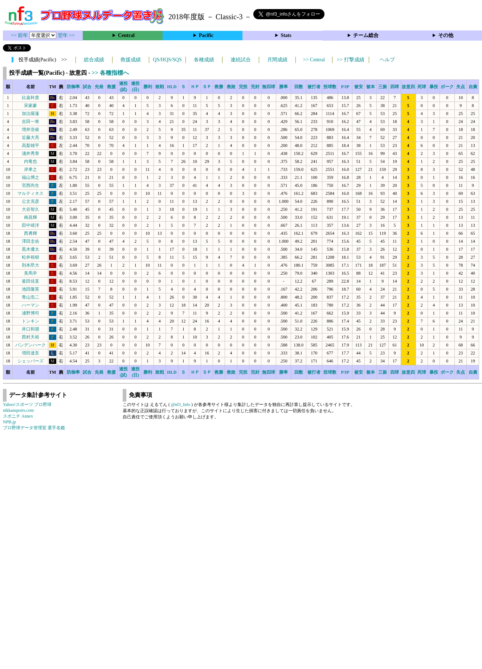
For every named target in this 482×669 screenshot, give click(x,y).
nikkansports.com (18, 410)
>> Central (314, 59)
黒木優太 (30, 249)
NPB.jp (9, 421)
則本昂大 (30, 265)
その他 (445, 35)
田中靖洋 (30, 225)
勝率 (283, 86)
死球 (421, 86)
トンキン (30, 321)
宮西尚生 (30, 185)
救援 (111, 86)
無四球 (268, 86)
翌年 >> (66, 35)
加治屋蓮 (30, 113)
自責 (473, 86)
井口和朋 (30, 329)
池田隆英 (30, 289)
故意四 (408, 86)
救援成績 (130, 59)
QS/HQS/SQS (167, 59)
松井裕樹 (30, 257)
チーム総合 (366, 35)
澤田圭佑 (30, 241)
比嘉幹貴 (30, 97)
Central (126, 35)
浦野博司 (30, 313)
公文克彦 (30, 201)
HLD (171, 86)
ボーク (447, 86)
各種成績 (204, 59)
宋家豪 (30, 105)
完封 (255, 86)
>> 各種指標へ (110, 73)
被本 (370, 86)
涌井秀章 (30, 153)
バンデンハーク (30, 345)
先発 (99, 86)
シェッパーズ (30, 361)
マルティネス (30, 193)
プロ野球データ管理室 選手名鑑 (34, 427)
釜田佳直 (30, 281)
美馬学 (30, 273)
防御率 (73, 86)
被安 (358, 86)
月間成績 (277, 59)
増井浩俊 (30, 129)
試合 (87, 86)
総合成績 (94, 59)
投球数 (329, 86)
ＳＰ (207, 86)
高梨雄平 (30, 145)
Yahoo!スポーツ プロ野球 (27, 404)
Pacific (206, 35)
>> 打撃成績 (350, 59)
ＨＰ (195, 86)
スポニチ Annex (18, 416)
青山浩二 (30, 297)
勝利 (147, 86)
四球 (394, 86)
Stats (286, 35)
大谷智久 (30, 209)
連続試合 (240, 59)
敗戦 (159, 86)
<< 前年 (20, 35)
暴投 (433, 86)
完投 (243, 86)
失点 (460, 86)
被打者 (313, 86)
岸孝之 (30, 169)
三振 (382, 86)
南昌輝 (30, 217)
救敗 (231, 86)
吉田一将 (30, 121)
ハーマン (30, 305)
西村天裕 (30, 337)
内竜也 (30, 161)
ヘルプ (387, 59)
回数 (298, 86)
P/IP (345, 86)
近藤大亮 (30, 137)
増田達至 (30, 353)
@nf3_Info (180, 404)
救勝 (219, 86)
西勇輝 (30, 233)
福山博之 (30, 177)
